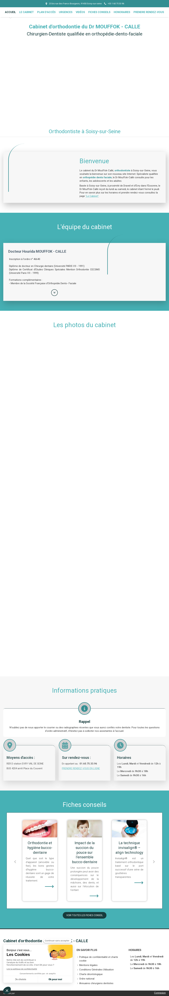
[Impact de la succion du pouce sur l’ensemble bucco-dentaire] (129, 829)
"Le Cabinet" (92, 196)
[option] (39, 860)
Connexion (160, 992)
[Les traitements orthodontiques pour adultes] (39, 829)
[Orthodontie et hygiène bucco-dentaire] (84, 829)
